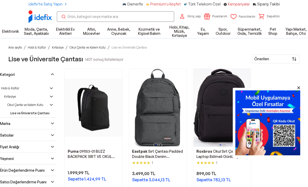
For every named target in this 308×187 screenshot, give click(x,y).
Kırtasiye (10, 96)
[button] (269, 16)
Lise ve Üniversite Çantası (30, 113)
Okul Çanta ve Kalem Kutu (25, 105)
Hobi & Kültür (10, 88)
